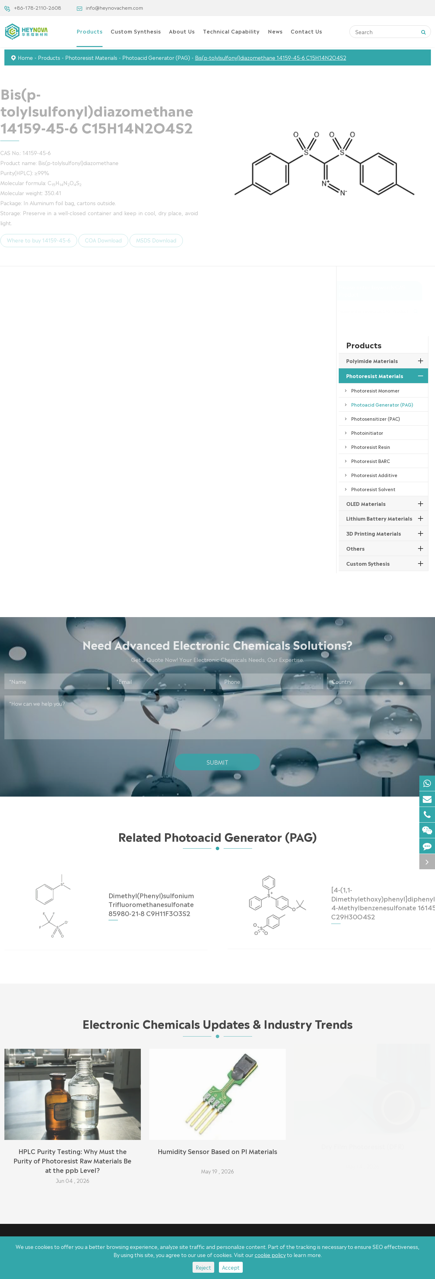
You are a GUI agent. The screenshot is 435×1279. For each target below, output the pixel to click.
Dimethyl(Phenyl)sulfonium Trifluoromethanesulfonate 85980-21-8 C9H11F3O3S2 (151, 900)
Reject (203, 1267)
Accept (231, 1267)
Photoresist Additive (374, 475)
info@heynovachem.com (114, 7)
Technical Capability (231, 31)
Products (90, 31)
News (275, 31)
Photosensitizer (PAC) (375, 418)
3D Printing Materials (373, 533)
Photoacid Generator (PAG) (156, 57)
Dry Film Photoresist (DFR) (362, 1148)
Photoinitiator (367, 432)
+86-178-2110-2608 (37, 7)
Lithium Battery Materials (379, 518)
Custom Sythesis (368, 563)
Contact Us (306, 31)
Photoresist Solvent (373, 489)
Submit (217, 759)
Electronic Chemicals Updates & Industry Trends (217, 1025)
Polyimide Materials (372, 360)
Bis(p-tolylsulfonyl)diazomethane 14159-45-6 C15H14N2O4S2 (270, 57)
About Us (182, 31)
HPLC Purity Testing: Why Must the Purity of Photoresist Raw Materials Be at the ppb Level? (72, 1157)
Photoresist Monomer (375, 390)
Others (355, 548)
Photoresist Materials (91, 57)
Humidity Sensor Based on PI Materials (217, 1148)
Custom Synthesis (136, 31)
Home (25, 57)
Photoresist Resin (370, 447)
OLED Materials (366, 503)
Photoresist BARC (370, 461)
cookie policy (270, 1254)
